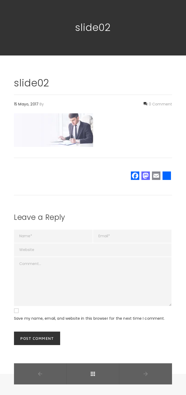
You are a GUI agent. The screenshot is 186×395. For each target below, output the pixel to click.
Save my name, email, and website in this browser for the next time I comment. (89, 318)
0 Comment (159, 104)
